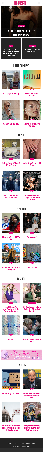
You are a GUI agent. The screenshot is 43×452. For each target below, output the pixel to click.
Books (32, 89)
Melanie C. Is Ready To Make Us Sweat (32, 50)
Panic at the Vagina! (32, 236)
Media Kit (28, 443)
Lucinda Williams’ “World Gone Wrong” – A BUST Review (11, 196)
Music (11, 46)
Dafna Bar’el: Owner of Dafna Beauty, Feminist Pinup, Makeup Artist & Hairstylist (32, 308)
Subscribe (22, 443)
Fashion (21, 278)
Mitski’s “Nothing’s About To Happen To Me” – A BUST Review (11, 163)
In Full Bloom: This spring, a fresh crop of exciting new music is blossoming (11, 52)
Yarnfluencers (11, 338)
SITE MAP (28, 446)
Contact (16, 443)
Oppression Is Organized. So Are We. (11, 393)
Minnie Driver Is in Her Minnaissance (21, 32)
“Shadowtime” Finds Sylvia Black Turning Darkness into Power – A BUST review (32, 197)
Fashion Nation (32, 303)
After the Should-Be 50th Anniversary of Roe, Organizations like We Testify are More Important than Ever (11, 427)
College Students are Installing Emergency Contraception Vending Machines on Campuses (32, 427)
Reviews (11, 159)
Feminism (21, 364)
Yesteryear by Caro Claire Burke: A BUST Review (32, 94)
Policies (33, 443)
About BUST (10, 443)
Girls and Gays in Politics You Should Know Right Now (11, 268)
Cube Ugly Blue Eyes (32, 266)
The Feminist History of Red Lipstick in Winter (32, 339)
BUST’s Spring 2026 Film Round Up (11, 123)
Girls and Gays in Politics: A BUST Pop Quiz (11, 237)
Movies (11, 119)
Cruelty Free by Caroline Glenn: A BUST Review (32, 124)
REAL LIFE (21, 208)
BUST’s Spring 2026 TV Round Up (11, 93)
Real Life (11, 233)
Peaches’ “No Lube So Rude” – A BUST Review (32, 163)
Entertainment (21, 26)
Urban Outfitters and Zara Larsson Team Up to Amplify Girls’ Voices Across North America (11, 308)
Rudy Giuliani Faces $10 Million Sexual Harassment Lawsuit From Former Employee (32, 395)
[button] (2, 3)
